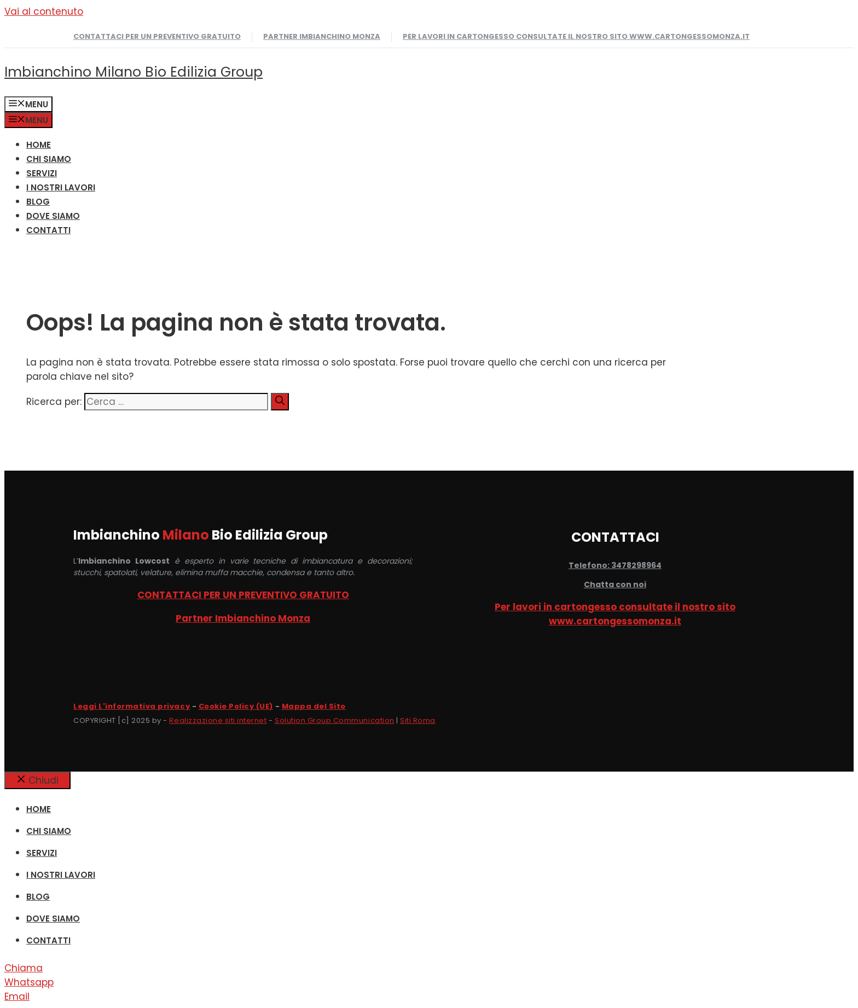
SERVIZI (41, 173)
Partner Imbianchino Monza (321, 36)
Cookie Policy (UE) (236, 706)
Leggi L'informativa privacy (131, 706)
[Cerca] (280, 401)
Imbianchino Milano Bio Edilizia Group (133, 72)
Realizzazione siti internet (217, 720)
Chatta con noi (615, 584)
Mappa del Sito (314, 706)
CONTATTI (48, 230)
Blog (38, 201)
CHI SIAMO (48, 159)
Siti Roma (418, 720)
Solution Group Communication (335, 720)
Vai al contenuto (43, 11)
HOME (38, 144)
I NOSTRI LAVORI (60, 187)
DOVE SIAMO (53, 216)
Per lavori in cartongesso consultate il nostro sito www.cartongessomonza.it (576, 36)
